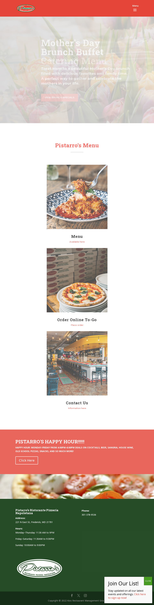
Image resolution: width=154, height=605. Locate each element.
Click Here (26, 460)
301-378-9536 (89, 514)
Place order (77, 325)
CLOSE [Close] (148, 581)
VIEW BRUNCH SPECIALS (59, 97)
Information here (77, 408)
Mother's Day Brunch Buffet (72, 47)
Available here (77, 241)
